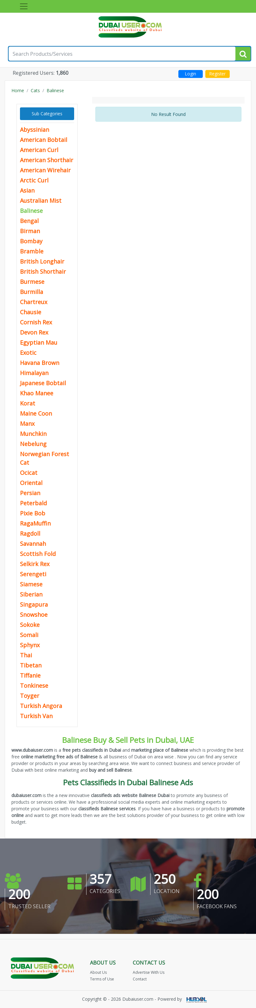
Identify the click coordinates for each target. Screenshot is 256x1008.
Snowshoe (34, 614)
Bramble (31, 251)
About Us (98, 972)
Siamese (31, 584)
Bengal (29, 221)
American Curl (39, 150)
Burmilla (31, 292)
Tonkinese (34, 685)
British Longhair (42, 261)
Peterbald (33, 503)
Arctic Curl (34, 180)
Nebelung (33, 444)
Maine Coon (36, 413)
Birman (30, 231)
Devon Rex (34, 332)
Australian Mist (40, 200)
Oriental (31, 483)
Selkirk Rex (34, 564)
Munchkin (33, 433)
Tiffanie (30, 675)
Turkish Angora (41, 706)
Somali (29, 635)
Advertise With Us (148, 972)
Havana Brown (39, 363)
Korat (27, 403)
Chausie (30, 312)
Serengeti (33, 574)
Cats (35, 90)
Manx (27, 423)
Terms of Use (102, 979)
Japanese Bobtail (43, 383)
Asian (27, 190)
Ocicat (28, 472)
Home (17, 90)
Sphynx (30, 645)
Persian (30, 493)
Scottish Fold (38, 554)
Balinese (55, 90)
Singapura (34, 604)
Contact (140, 979)
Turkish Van (36, 716)
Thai (26, 655)
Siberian (31, 594)
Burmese (32, 281)
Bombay (31, 241)
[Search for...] (122, 54)
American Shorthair (46, 160)
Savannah (33, 543)
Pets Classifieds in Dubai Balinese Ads (128, 782)
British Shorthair (43, 271)
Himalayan (34, 373)
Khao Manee (36, 393)
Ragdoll (30, 533)
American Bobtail (43, 140)
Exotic (28, 352)
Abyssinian (34, 129)
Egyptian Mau (38, 342)
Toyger (29, 695)
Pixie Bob (32, 513)
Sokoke (30, 624)
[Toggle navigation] (24, 6)
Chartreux (33, 302)
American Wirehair (45, 170)
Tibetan (31, 665)
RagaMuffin (35, 523)
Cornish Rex (36, 322)
